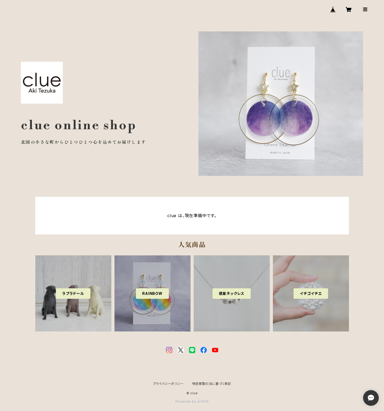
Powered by (192, 401)
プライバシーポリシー (168, 384)
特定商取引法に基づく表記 (211, 384)
